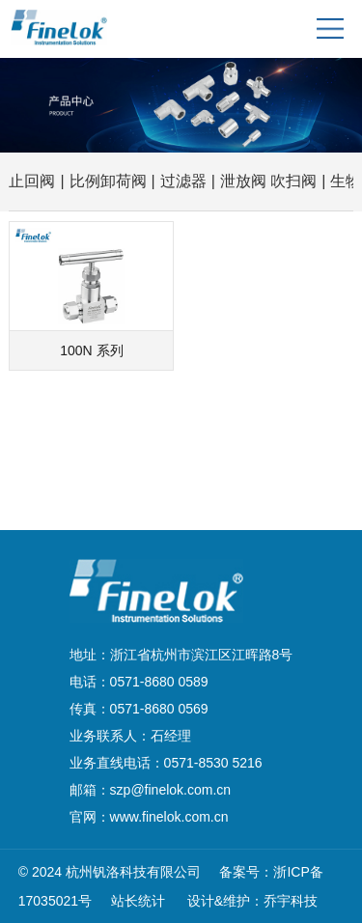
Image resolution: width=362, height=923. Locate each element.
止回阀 (32, 181)
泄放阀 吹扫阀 (268, 181)
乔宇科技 (291, 901)
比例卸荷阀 (108, 181)
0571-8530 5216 (213, 762)
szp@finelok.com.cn (170, 789)
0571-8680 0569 (159, 708)
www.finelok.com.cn (169, 817)
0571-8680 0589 (159, 681)
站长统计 (138, 901)
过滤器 (183, 181)
